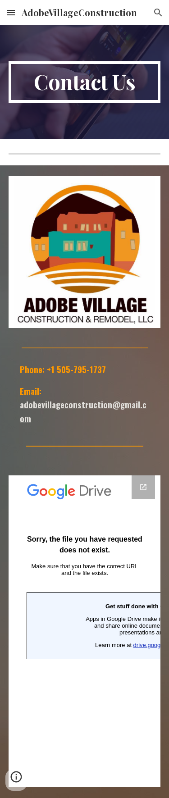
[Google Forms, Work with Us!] (85, 631)
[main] (85, 82)
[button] (11, 12)
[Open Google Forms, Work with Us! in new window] (143, 487)
